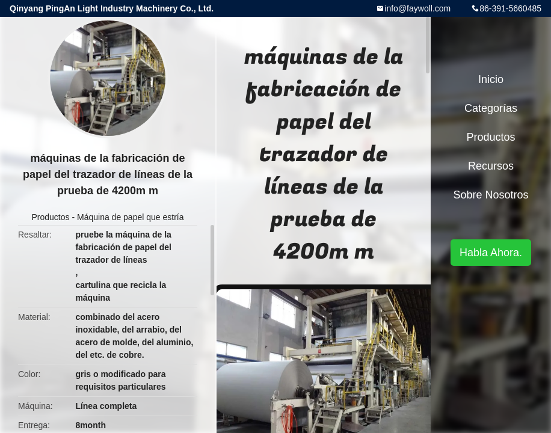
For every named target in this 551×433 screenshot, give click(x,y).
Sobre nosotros (490, 195)
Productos (51, 217)
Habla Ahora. (491, 253)
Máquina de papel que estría (130, 217)
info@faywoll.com (417, 8)
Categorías (490, 108)
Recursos (491, 166)
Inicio (490, 79)
